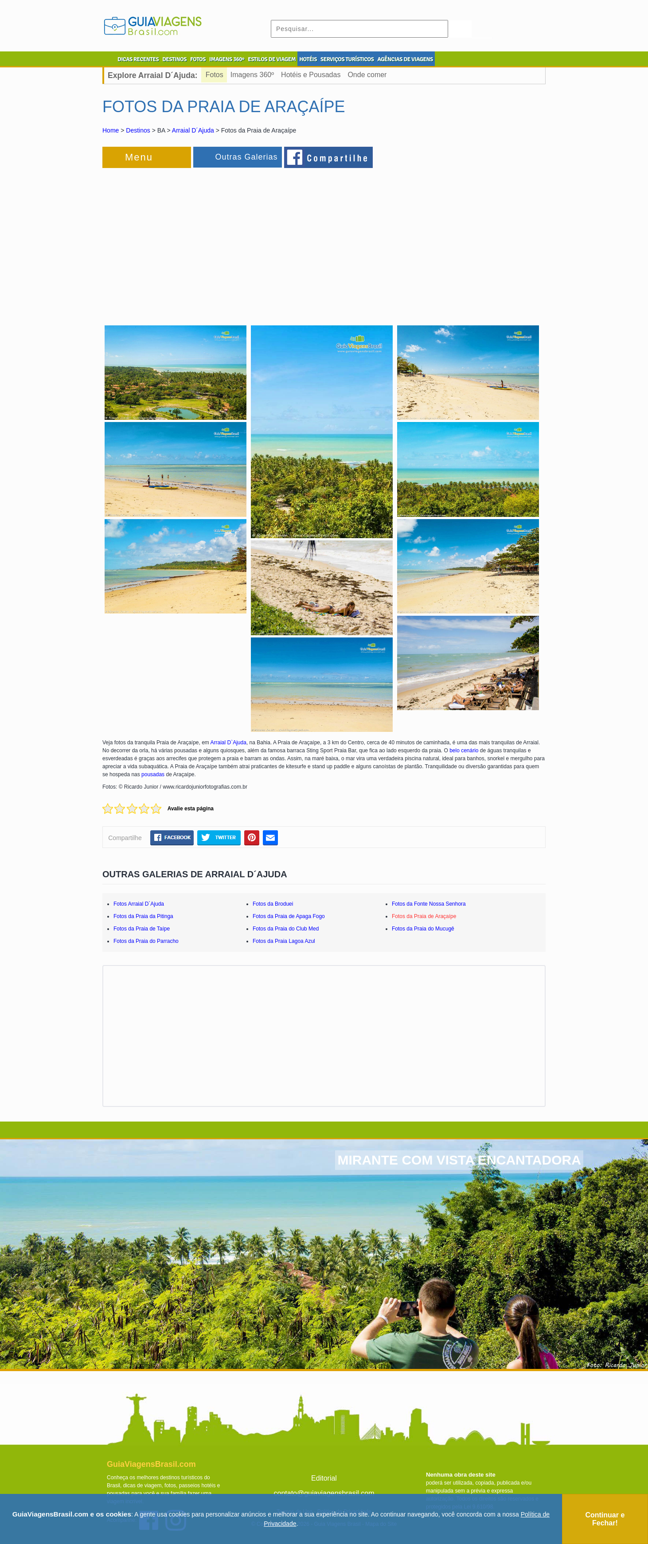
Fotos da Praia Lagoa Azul (284, 941)
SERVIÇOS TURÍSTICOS (347, 59)
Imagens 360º (252, 74)
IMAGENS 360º (226, 59)
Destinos (138, 130)
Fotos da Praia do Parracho (146, 941)
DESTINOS (174, 59)
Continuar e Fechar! (605, 1519)
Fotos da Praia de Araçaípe (424, 916)
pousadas (152, 774)
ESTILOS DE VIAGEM (272, 59)
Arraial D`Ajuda (228, 742)
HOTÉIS (308, 59)
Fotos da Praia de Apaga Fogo (289, 916)
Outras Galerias (246, 156)
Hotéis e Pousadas (310, 74)
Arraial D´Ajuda (193, 130)
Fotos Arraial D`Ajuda (138, 904)
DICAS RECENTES (138, 59)
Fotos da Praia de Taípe (141, 929)
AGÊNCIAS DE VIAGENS (405, 59)
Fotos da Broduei (273, 904)
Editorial (324, 1478)
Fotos (214, 74)
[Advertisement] (199, 241)
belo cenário (463, 750)
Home (110, 130)
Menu (139, 157)
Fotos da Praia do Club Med (286, 929)
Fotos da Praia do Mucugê (423, 929)
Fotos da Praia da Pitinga (143, 916)
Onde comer (366, 74)
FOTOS (198, 59)
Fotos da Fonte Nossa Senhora (429, 904)
